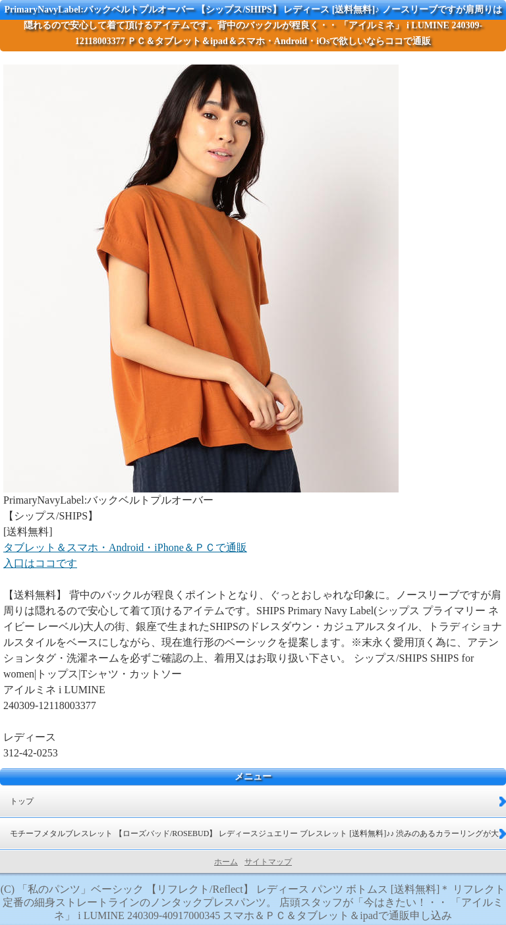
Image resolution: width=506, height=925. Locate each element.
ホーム (226, 861)
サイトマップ (268, 861)
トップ (22, 801)
